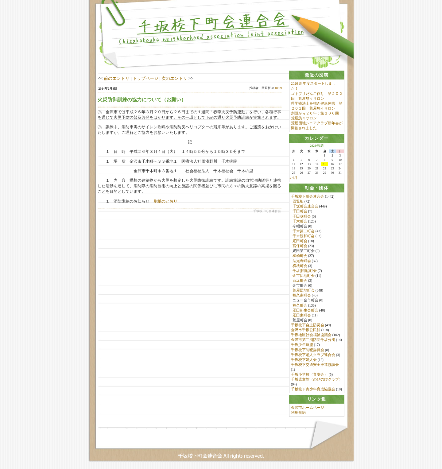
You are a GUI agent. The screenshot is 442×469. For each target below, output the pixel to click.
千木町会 (300, 221)
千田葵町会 (302, 217)
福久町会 (300, 306)
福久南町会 (302, 295)
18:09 (278, 88)
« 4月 (293, 178)
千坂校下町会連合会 (307, 197)
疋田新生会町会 (305, 310)
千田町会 (300, 212)
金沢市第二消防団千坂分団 (313, 340)
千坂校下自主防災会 (307, 325)
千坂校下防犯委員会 (307, 350)
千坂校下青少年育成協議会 (313, 390)
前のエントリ (117, 78)
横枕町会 (300, 266)
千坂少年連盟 (302, 345)
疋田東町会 (302, 315)
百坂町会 (300, 281)
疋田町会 (300, 241)
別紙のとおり (165, 201)
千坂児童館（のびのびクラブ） (317, 380)
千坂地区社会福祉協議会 (311, 335)
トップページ (145, 78)
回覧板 (298, 201)
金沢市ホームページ (307, 408)
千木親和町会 (304, 236)
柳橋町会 (300, 256)
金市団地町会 (304, 276)
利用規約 (298, 413)
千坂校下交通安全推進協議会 (315, 365)
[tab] (316, 75)
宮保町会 (300, 246)
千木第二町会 (304, 231)
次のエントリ (174, 78)
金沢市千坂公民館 (305, 330)
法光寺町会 (302, 261)
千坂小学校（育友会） (309, 375)
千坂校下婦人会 (304, 360)
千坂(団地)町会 (305, 271)
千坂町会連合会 (305, 206)
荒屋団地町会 (304, 291)
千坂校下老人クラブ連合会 (313, 355)
